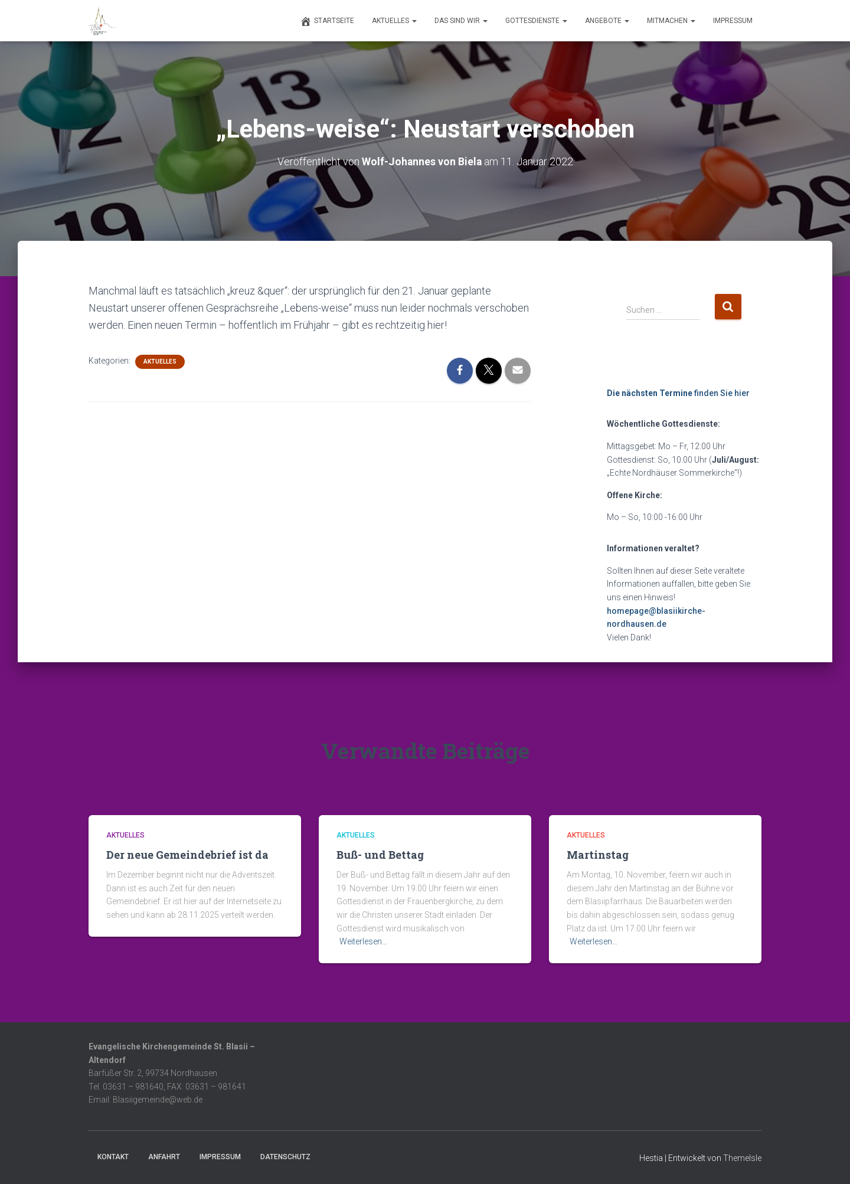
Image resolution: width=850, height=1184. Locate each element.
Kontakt (113, 1157)
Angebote (607, 21)
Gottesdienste (536, 21)
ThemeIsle (742, 1158)
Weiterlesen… (363, 941)
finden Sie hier (678, 392)
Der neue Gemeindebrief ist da (187, 855)
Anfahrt (164, 1157)
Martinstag (598, 855)
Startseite (327, 21)
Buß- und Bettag (380, 855)
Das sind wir (461, 21)
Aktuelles (394, 21)
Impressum (733, 21)
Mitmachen (671, 21)
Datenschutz (285, 1157)
